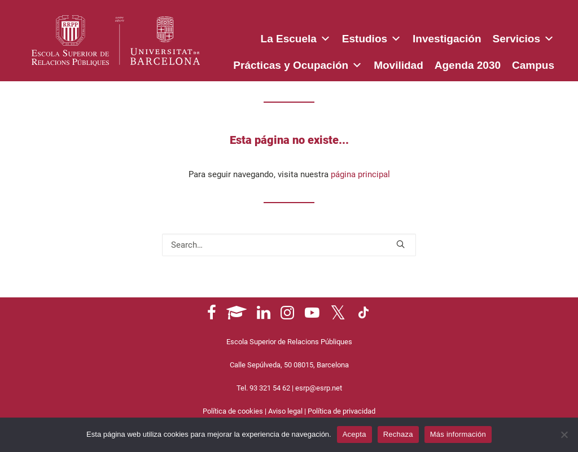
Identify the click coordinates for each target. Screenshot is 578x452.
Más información (458, 434)
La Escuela (296, 36)
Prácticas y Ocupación (297, 63)
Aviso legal (285, 411)
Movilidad (398, 65)
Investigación (447, 39)
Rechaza (398, 434)
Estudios (371, 36)
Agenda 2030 (468, 65)
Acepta (354, 434)
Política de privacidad (341, 411)
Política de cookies (233, 411)
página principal (360, 174)
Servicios (524, 36)
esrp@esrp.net (318, 388)
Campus (533, 65)
